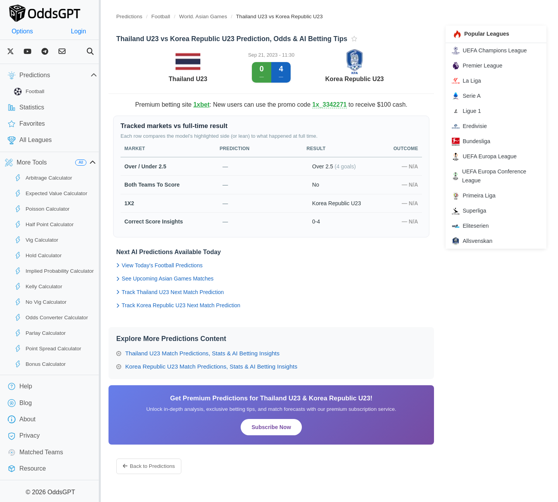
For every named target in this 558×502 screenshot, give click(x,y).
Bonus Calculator (40, 364)
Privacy (24, 436)
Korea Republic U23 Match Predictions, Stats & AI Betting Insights (222, 366)
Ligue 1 (470, 111)
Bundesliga (475, 141)
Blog (20, 403)
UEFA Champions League (493, 50)
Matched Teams (35, 452)
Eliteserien (474, 226)
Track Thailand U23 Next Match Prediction (185, 292)
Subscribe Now (281, 427)
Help (20, 386)
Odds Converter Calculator (51, 317)
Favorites (26, 124)
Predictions (145, 16)
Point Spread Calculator (47, 348)
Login (90, 31)
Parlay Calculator (40, 333)
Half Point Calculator (44, 224)
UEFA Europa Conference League (493, 175)
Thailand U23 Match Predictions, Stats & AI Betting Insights (213, 353)
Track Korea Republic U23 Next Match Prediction (194, 305)
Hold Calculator (38, 255)
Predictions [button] (60, 75)
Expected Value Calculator (50, 193)
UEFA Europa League (488, 157)
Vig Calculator (36, 240)
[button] (108, 162)
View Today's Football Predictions (175, 265)
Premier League (481, 65)
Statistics (26, 107)
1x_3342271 (339, 104)
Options (26, 31)
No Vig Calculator (40, 302)
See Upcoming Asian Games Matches (180, 278)
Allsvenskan (476, 241)
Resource (27, 469)
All (96, 162)
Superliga (473, 211)
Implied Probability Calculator (54, 271)
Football (29, 91)
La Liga (470, 81)
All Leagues (30, 140)
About (22, 419)
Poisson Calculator (41, 209)
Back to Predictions (164, 466)
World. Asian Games (219, 16)
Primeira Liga (477, 196)
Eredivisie (473, 126)
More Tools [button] (26, 162)
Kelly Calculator (38, 286)
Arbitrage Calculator (43, 178)
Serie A (470, 96)
